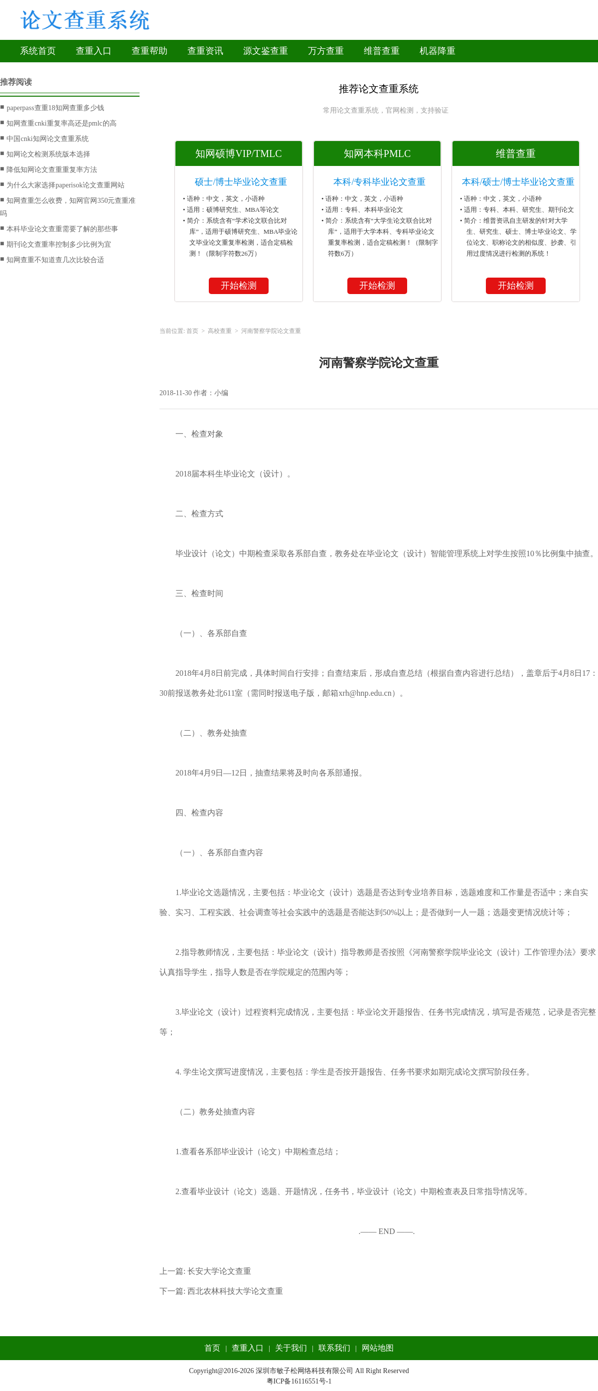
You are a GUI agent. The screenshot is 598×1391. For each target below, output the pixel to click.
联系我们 (334, 1348)
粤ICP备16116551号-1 (299, 1381)
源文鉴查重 (265, 51)
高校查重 (220, 330)
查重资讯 (205, 51)
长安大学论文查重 (219, 1271)
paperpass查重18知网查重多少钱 (52, 108)
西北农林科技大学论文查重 (235, 1291)
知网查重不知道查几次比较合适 (52, 260)
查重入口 (94, 51)
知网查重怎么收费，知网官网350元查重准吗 (68, 205)
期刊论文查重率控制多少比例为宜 (55, 244)
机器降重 (437, 51)
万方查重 (326, 51)
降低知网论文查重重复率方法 (48, 169)
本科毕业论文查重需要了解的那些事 (59, 229)
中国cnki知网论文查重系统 (44, 139)
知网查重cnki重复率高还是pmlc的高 (58, 123)
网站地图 (378, 1348)
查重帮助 (149, 51)
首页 (192, 330)
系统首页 (38, 51)
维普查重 (382, 51)
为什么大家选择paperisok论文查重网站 (62, 185)
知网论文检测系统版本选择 (45, 154)
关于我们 (291, 1348)
